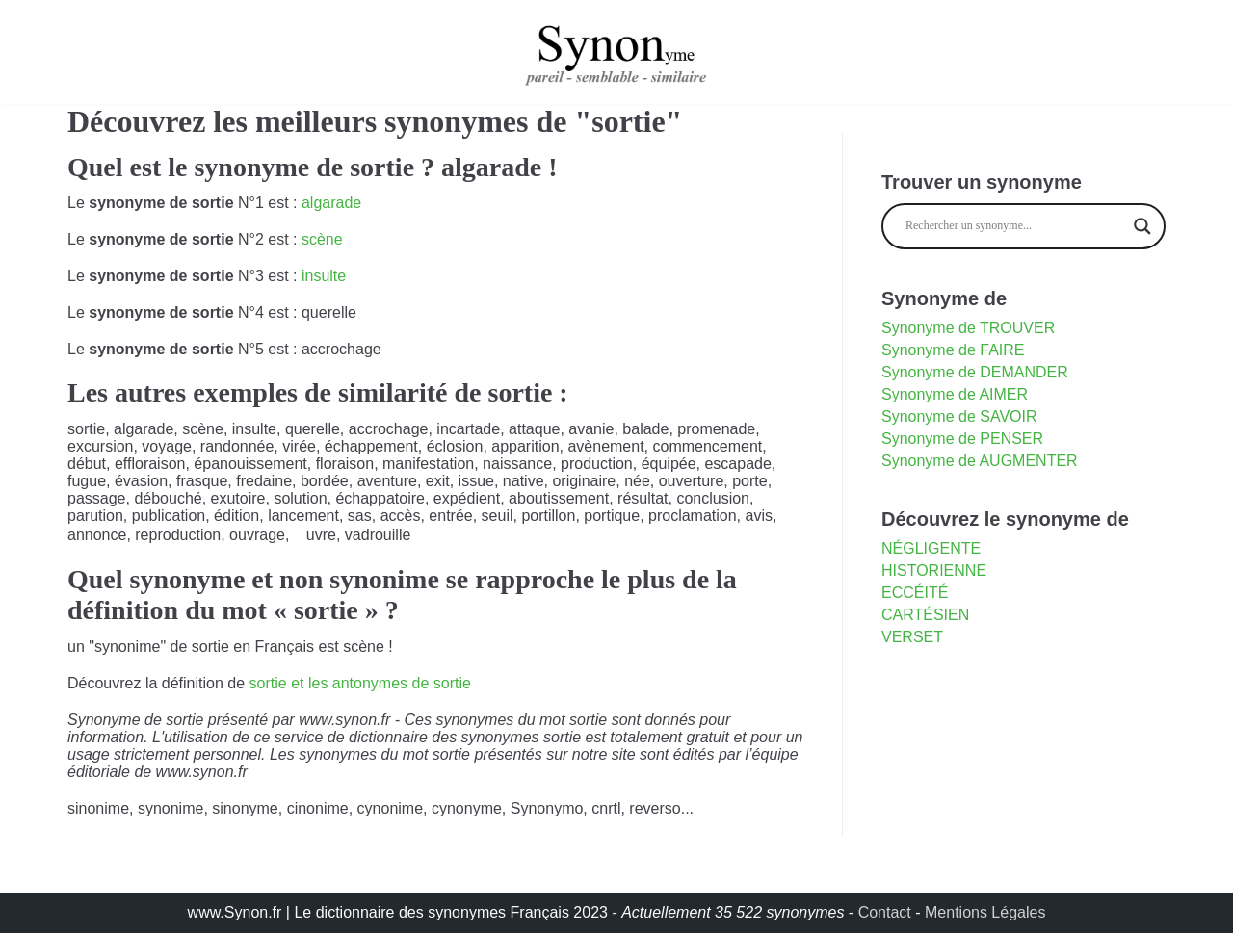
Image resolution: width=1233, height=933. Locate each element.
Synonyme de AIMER (954, 394)
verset (912, 637)
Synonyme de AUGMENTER (979, 461)
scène (322, 239)
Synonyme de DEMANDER (974, 372)
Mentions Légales (985, 912)
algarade (331, 202)
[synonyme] (616, 52)
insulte (324, 276)
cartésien (925, 615)
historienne (933, 570)
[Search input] (1014, 226)
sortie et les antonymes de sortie (360, 683)
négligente (931, 548)
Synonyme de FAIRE (953, 350)
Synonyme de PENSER (962, 438)
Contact (884, 912)
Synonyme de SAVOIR (959, 416)
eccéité (914, 592)
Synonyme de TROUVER (968, 328)
